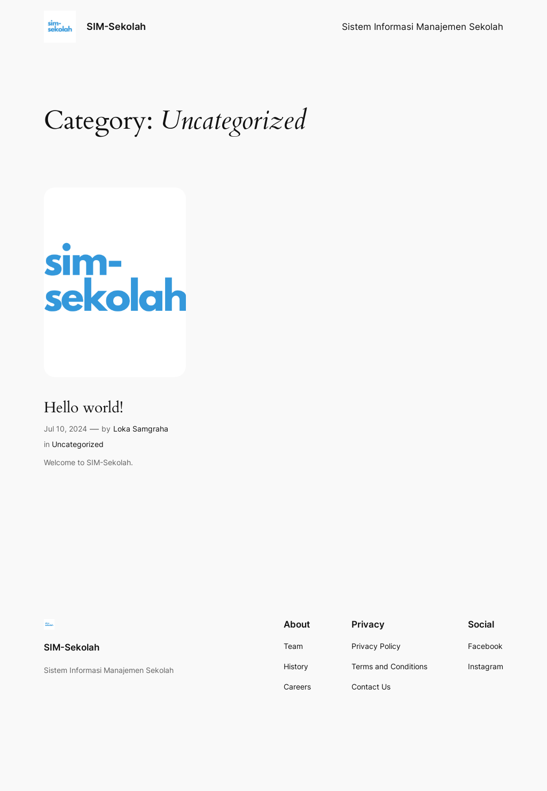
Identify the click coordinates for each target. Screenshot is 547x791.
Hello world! (83, 408)
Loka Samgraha (140, 428)
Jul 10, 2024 (65, 428)
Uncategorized (78, 444)
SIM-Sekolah (116, 26)
